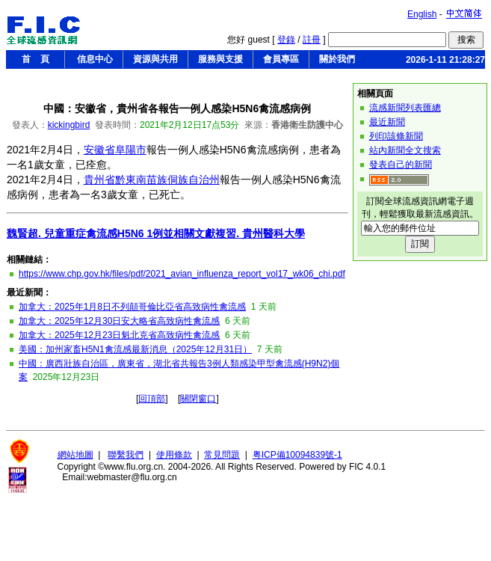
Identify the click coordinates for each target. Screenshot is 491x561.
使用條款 (174, 455)
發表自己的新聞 (400, 164)
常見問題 (222, 455)
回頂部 (151, 398)
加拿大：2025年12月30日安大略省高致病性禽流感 (119, 321)
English (421, 14)
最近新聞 (387, 122)
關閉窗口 (198, 398)
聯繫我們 (125, 455)
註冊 (312, 39)
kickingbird (69, 125)
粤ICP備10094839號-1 (297, 455)
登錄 (286, 39)
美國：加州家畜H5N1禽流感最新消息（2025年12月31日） (135, 349)
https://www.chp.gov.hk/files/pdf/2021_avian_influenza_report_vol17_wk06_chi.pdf (182, 274)
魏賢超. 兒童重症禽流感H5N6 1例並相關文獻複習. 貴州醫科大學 (156, 233)
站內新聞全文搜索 (405, 150)
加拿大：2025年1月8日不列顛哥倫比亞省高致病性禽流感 (132, 306)
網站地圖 (75, 455)
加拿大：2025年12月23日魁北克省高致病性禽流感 (119, 335)
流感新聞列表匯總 (405, 107)
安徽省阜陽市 (115, 150)
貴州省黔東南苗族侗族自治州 (152, 180)
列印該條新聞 (396, 136)
